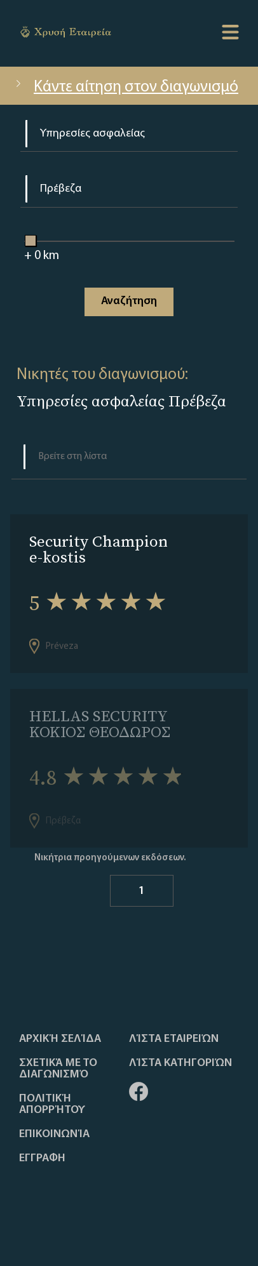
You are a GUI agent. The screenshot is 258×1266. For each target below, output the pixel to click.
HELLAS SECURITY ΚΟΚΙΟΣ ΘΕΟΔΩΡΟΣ (99, 724)
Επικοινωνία (54, 1134)
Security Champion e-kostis (98, 549)
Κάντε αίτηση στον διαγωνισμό (125, 87)
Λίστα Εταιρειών (174, 1039)
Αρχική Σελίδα (60, 1039)
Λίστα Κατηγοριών (180, 1063)
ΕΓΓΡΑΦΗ (42, 1158)
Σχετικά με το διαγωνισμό (58, 1069)
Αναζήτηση (129, 301)
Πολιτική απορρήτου (52, 1104)
